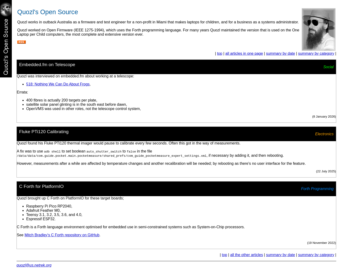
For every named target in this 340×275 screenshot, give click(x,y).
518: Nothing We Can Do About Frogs (57, 84)
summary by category (316, 53)
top (219, 53)
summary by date (280, 53)
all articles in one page (244, 53)
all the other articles (246, 255)
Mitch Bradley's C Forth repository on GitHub (62, 235)
